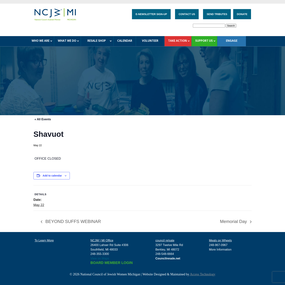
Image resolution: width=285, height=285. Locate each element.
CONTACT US (187, 14)
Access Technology (202, 274)
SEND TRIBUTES (217, 14)
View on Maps (100, 258)
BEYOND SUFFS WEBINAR (72, 221)
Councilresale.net (167, 258)
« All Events (43, 119)
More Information (220, 249)
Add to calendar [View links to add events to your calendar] (52, 175)
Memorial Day (234, 221)
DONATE (242, 14)
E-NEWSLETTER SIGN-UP (151, 14)
